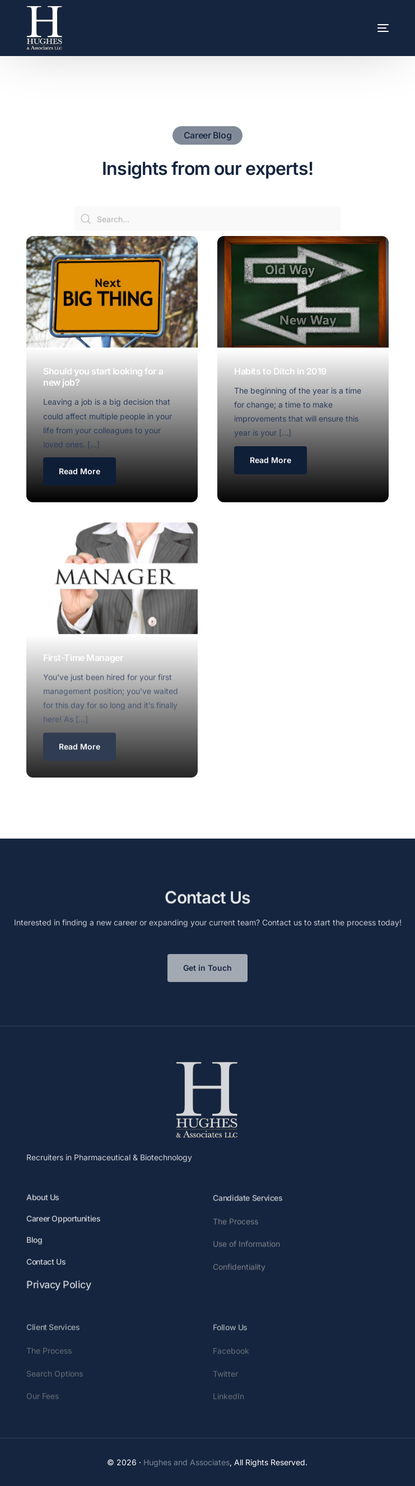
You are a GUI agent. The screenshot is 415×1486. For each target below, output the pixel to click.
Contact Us (46, 1278)
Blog (34, 1257)
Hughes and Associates (186, 1462)
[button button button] (79, 765)
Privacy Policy (58, 1301)
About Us (42, 1214)
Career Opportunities (63, 1235)
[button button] (270, 462)
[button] (79, 473)
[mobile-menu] (366, 28)
